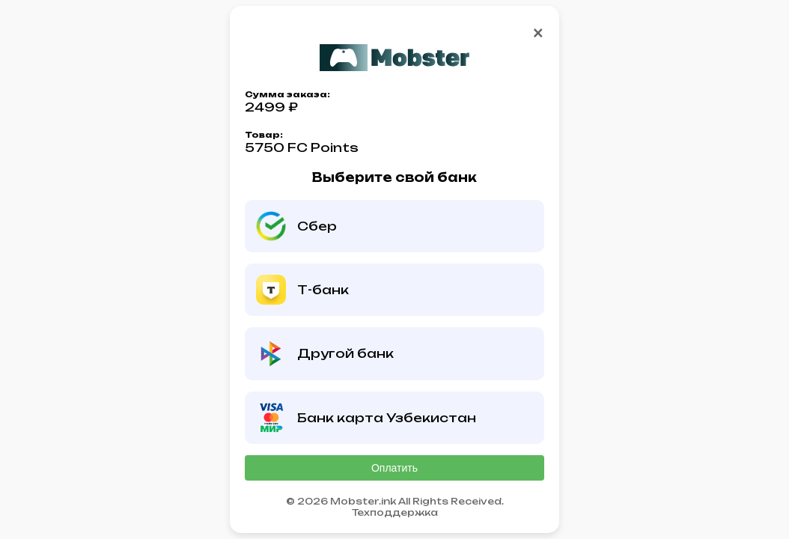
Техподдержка (395, 512)
